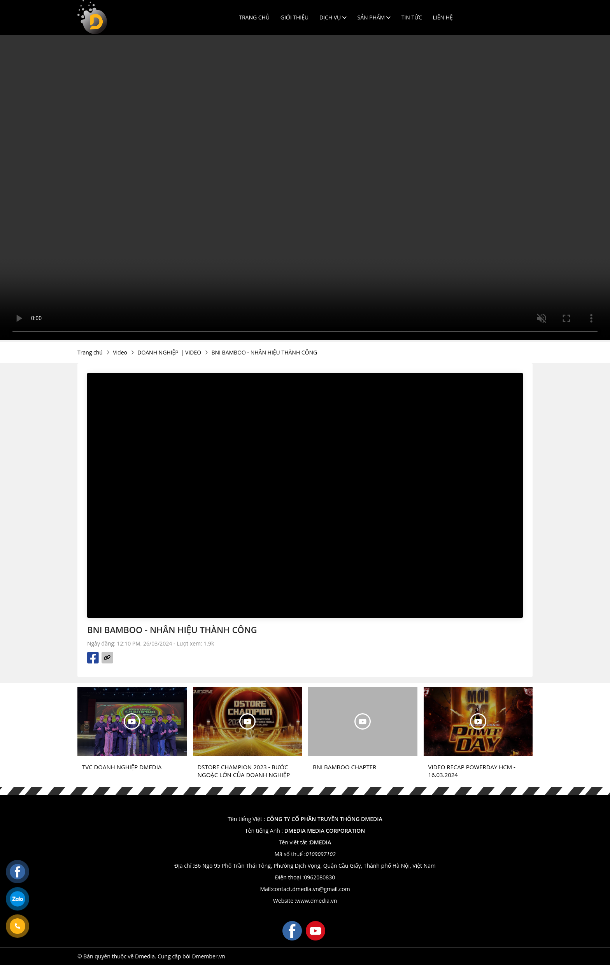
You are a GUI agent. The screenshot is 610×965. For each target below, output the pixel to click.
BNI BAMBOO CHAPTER (344, 767)
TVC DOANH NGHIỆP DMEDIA (121, 767)
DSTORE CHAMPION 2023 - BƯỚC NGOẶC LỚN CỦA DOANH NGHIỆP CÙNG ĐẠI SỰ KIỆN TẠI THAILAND (244, 771)
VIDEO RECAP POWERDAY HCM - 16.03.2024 (471, 771)
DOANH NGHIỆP (158, 352)
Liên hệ (443, 17)
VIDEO (193, 352)
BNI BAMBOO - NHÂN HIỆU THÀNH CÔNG (264, 352)
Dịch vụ (333, 17)
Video (120, 352)
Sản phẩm (374, 17)
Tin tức (411, 17)
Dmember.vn (208, 956)
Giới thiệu (294, 17)
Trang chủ (254, 17)
